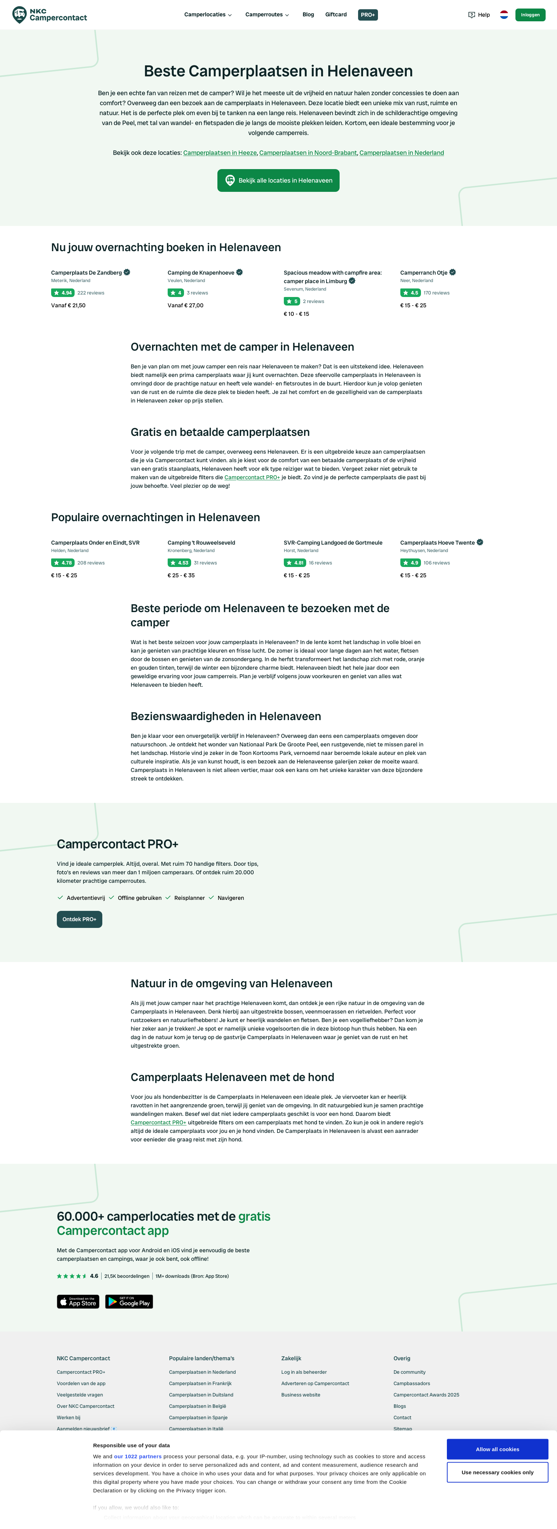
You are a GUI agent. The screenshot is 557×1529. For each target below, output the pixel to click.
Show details (109, 1515)
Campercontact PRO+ (252, 477)
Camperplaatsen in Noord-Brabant (308, 152)
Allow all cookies (498, 1429)
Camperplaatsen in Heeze (220, 152)
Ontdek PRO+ (80, 919)
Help (479, 14)
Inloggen (530, 15)
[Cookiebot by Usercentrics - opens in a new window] (46, 1515)
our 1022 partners (138, 1436)
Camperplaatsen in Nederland (401, 152)
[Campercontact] (54, 15)
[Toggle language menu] (504, 14)
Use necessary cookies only (498, 1453)
